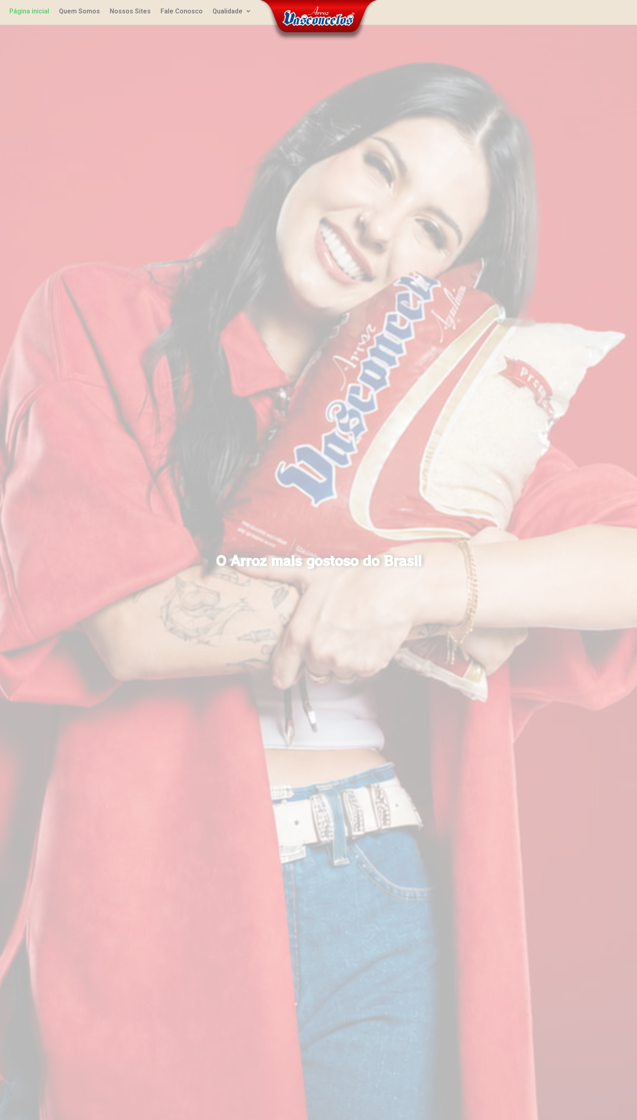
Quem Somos (79, 11)
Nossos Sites (130, 11)
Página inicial (29, 11)
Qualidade (231, 11)
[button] (231, 11)
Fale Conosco (181, 11)
